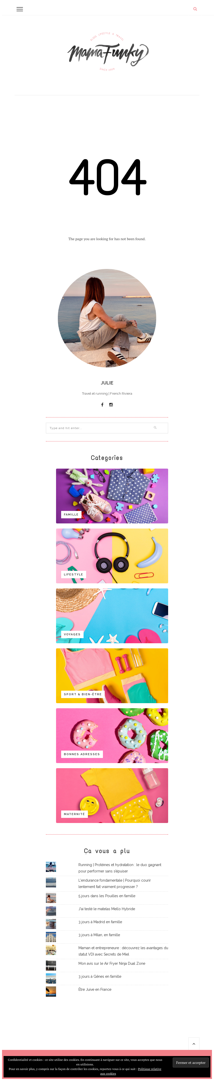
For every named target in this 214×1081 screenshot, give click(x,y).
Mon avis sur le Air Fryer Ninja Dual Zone (111, 963)
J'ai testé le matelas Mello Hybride (106, 909)
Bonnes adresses (82, 754)
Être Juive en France (94, 989)
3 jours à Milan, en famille (99, 935)
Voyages (72, 634)
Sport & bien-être (83, 694)
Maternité (74, 814)
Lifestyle (73, 574)
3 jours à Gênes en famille (99, 976)
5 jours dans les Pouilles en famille (106, 896)
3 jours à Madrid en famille (100, 922)
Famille (71, 514)
